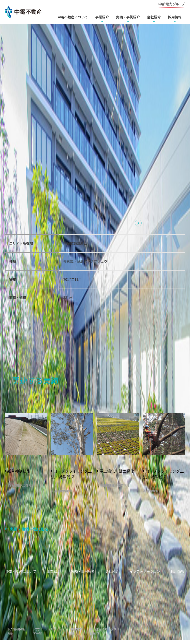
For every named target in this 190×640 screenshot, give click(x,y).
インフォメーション (145, 571)
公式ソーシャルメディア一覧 (47, 631)
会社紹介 (154, 17)
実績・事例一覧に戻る (29, 529)
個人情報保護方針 (16, 631)
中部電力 (76, 629)
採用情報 (175, 17)
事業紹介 (102, 17)
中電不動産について (72, 17)
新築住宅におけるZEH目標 (104, 631)
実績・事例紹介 (128, 17)
